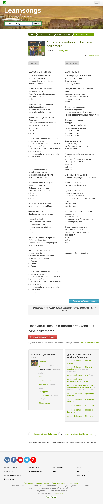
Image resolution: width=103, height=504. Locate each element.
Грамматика (33, 467)
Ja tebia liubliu (44, 395)
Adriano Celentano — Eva (77, 375)
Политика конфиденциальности (65, 483)
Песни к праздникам (12, 475)
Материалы (58, 467)
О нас (79, 467)
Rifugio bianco (44, 403)
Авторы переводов (85, 471)
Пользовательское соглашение (37, 483)
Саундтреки (9, 479)
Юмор (55, 471)
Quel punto (43, 365)
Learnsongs (22, 10)
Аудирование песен (36, 471)
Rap (40, 377)
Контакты (81, 475)
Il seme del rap (45, 380)
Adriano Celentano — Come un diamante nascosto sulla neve (80, 386)
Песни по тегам (10, 467)
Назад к (43, 434)
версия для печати (92, 56)
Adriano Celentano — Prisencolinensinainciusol (77, 380)
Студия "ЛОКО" (59, 493)
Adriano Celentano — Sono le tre (80, 406)
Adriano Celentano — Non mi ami (81, 416)
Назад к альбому (77, 434)
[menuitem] (33, 63)
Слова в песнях (10, 471)
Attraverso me (44, 384)
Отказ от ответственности (89, 343)
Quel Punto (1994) (61, 51)
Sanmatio (42, 362)
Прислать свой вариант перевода (83, 301)
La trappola (43, 392)
